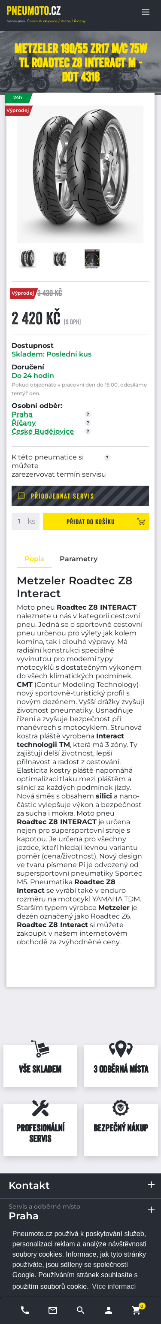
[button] (145, 12)
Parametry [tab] (78, 559)
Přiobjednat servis (62, 496)
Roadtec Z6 (110, 916)
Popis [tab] (34, 559)
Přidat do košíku (91, 521)
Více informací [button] (114, 1286)
